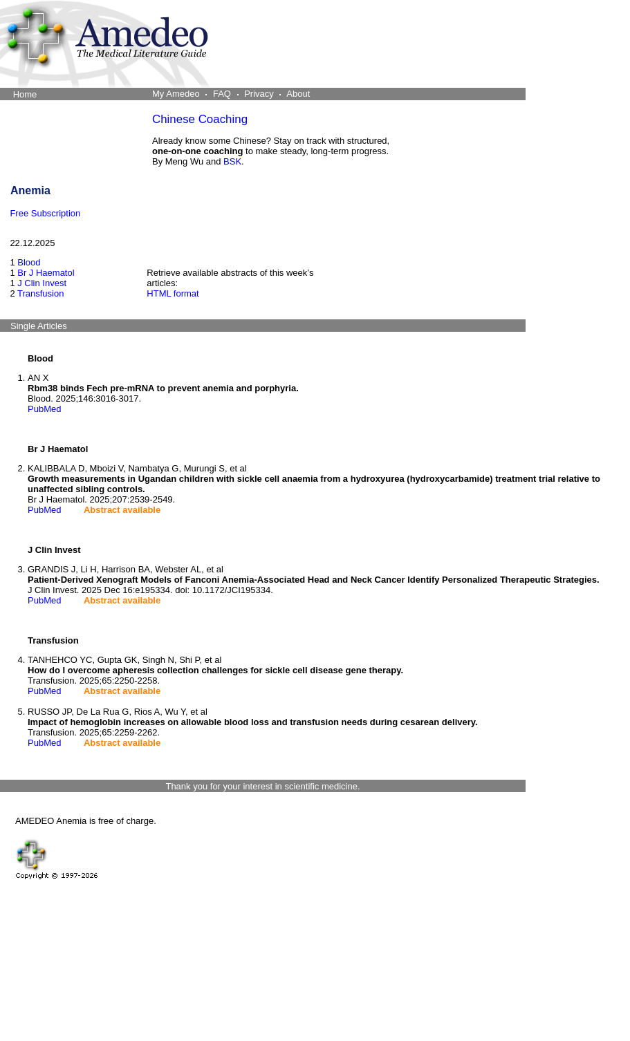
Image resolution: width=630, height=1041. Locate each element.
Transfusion (40, 293)
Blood (28, 262)
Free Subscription (45, 213)
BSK (232, 161)
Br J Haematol (45, 273)
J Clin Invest (41, 283)
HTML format (172, 293)
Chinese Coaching (200, 119)
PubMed (44, 409)
